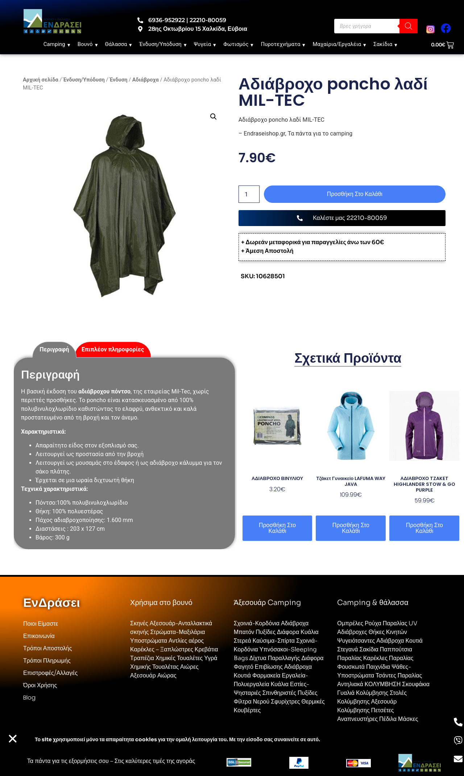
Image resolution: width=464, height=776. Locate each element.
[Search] (408, 26)
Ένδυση (118, 79)
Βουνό (88, 44)
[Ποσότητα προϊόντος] (249, 194)
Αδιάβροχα (145, 79)
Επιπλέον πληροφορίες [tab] (113, 349)
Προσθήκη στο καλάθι (355, 194)
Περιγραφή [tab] (54, 349)
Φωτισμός (238, 44)
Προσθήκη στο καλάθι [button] (277, 528)
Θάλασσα (118, 44)
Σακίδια (385, 44)
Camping (57, 44)
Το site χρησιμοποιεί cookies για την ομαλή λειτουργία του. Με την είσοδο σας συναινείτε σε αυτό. (177, 739)
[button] (213, 116)
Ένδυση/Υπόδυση (162, 44)
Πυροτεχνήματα (283, 44)
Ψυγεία (205, 44)
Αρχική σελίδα (40, 79)
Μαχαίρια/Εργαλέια (339, 44)
